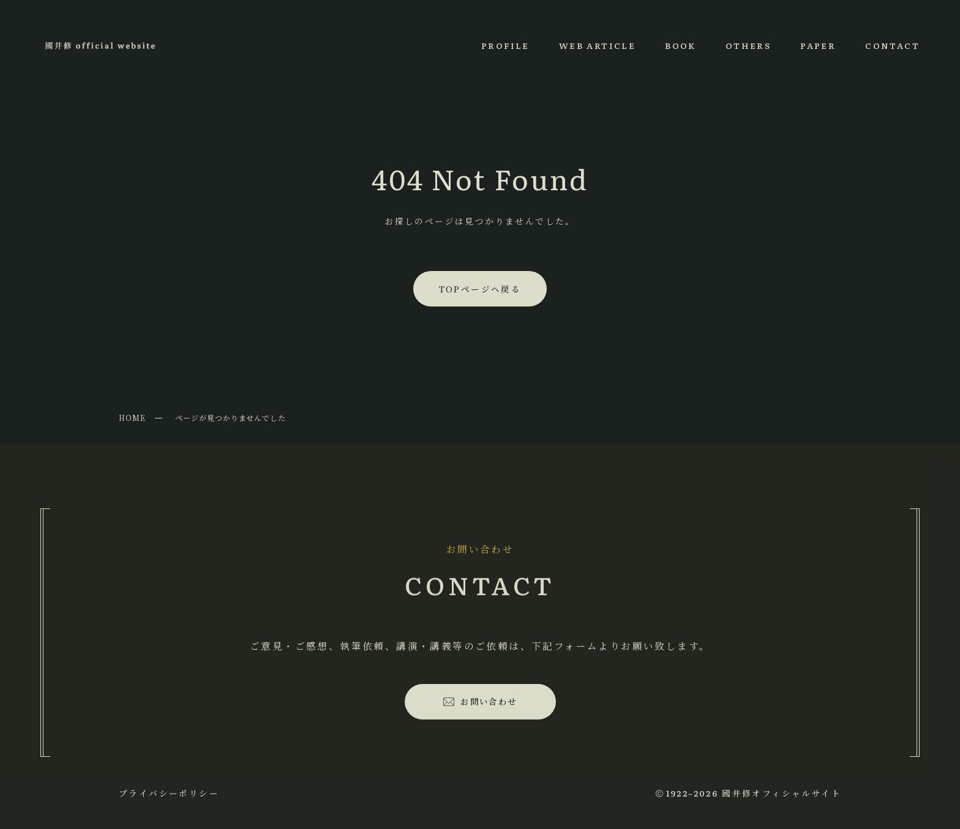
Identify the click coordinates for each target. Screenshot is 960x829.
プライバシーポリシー (169, 793)
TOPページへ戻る (480, 289)
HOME (132, 417)
